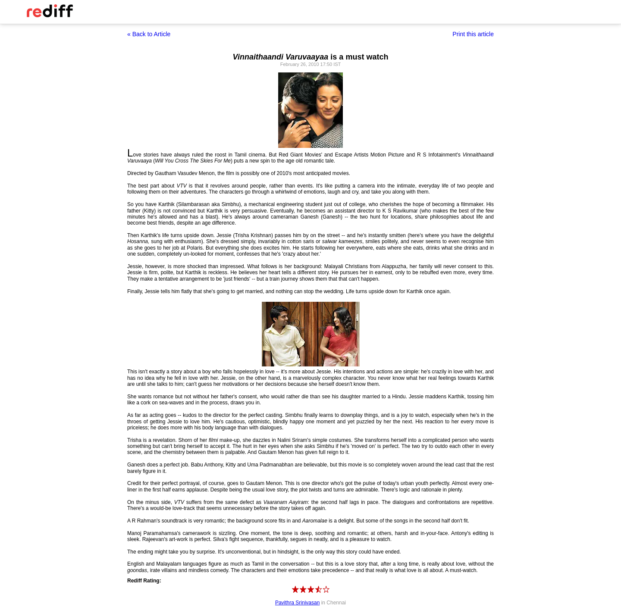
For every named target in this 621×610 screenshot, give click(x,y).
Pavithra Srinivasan (297, 603)
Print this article (473, 34)
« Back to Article (148, 34)
